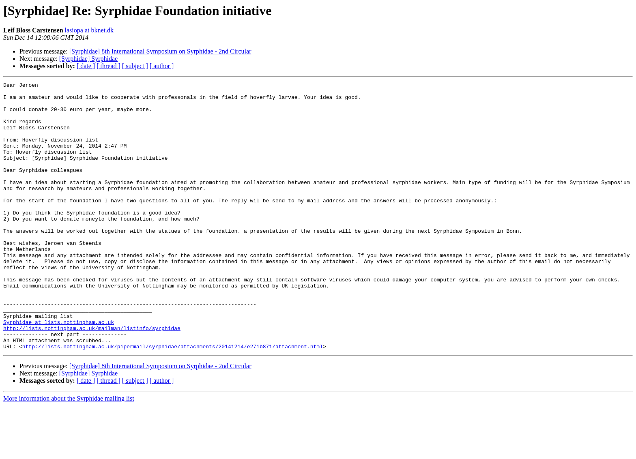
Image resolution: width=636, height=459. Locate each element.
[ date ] (86, 65)
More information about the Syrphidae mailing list (68, 451)
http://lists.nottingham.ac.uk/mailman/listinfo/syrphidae (91, 378)
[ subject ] (135, 65)
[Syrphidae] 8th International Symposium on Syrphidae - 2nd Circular (160, 51)
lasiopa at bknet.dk (89, 30)
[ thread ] (108, 65)
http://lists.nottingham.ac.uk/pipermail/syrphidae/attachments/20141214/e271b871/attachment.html (172, 399)
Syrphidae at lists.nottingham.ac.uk (58, 370)
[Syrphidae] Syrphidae (88, 58)
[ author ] (162, 65)
